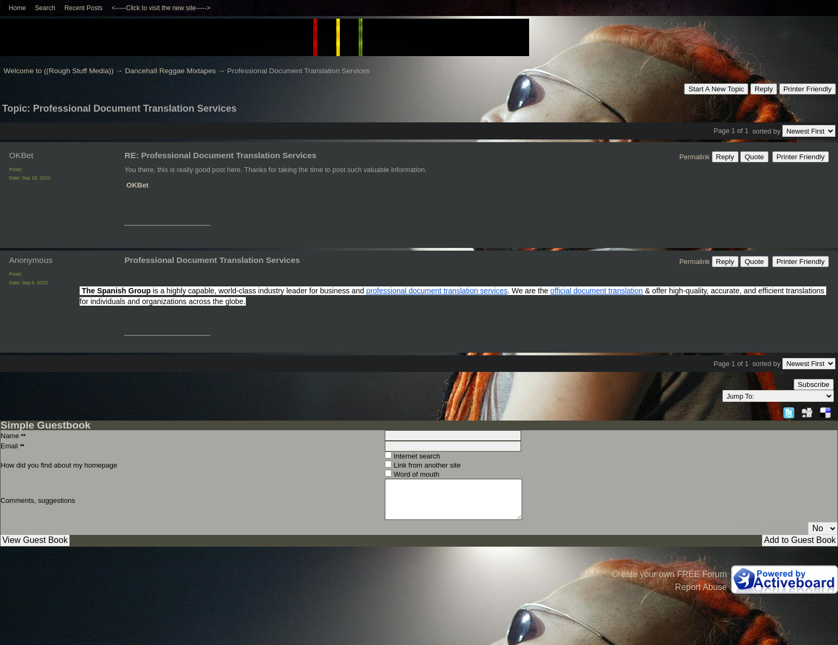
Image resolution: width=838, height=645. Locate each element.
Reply (764, 89)
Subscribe (813, 384)
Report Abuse (701, 587)
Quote (754, 157)
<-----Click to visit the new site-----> (161, 8)
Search (45, 8)
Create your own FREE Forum (669, 574)
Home (17, 8)
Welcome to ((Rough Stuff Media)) (59, 71)
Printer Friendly (807, 89)
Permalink (694, 157)
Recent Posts (83, 8)
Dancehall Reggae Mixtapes (170, 71)
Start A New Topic (716, 89)
